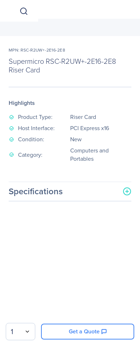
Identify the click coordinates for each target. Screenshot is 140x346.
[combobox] (20, 331)
